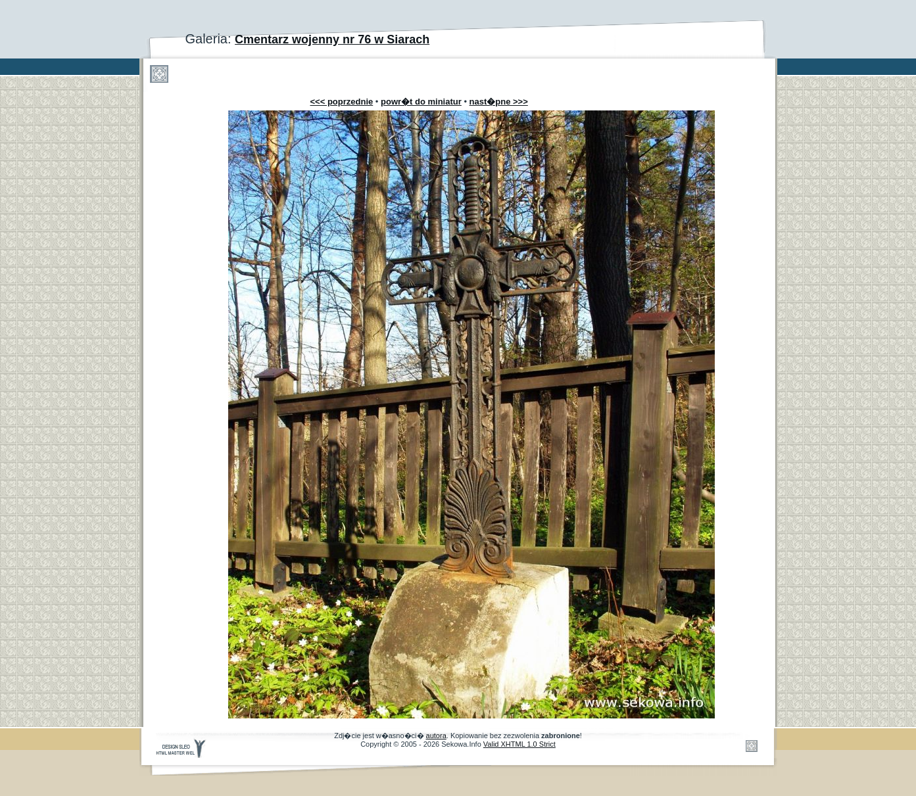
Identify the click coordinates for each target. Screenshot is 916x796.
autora (436, 735)
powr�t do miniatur (421, 101)
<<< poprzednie (342, 101)
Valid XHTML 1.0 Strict (519, 744)
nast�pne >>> (499, 101)
